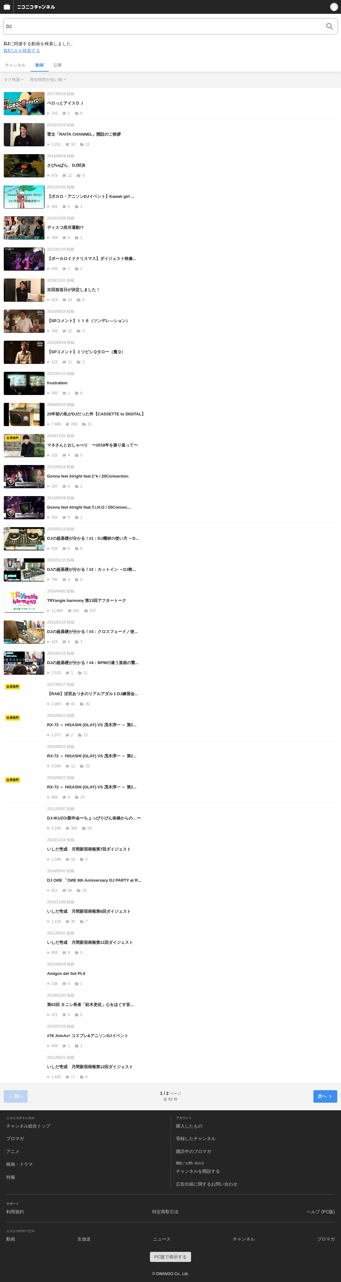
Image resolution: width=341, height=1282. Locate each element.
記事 (58, 65)
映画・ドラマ (19, 1164)
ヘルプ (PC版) (321, 1211)
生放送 (84, 1238)
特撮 (10, 1177)
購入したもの (189, 1125)
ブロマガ (15, 1138)
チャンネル (15, 65)
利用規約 (15, 1211)
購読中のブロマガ (193, 1151)
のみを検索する (22, 50)
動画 (39, 65)
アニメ (12, 1151)
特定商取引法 (165, 1211)
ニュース (162, 1238)
